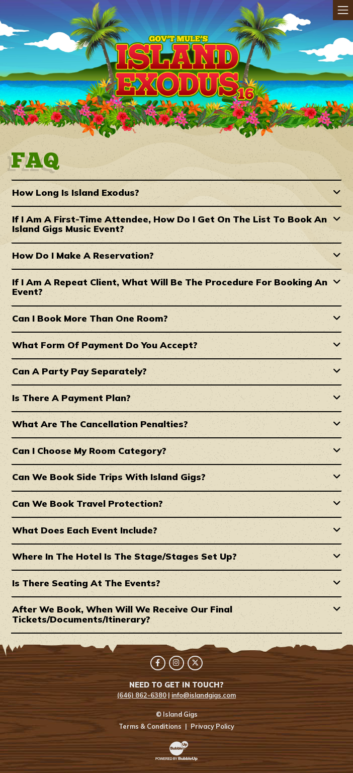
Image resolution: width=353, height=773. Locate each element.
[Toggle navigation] (343, 10)
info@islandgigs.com (203, 695)
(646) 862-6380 (141, 695)
